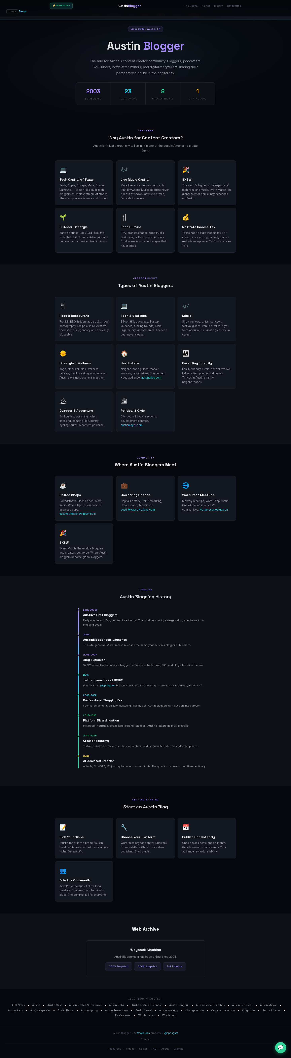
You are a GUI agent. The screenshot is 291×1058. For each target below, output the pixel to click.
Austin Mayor (268, 1005)
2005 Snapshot (118, 966)
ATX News (18, 1005)
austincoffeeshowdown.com (77, 513)
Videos (130, 1048)
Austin (36, 1005)
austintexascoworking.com (138, 509)
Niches (206, 5)
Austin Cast (54, 1005)
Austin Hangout (179, 1005)
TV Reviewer (123, 1015)
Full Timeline (174, 966)
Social (143, 1048)
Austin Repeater (40, 1010)
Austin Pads (15, 1010)
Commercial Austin (223, 1010)
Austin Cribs (116, 1005)
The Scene (191, 5)
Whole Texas (146, 1015)
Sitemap (145, 1039)
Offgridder (248, 1010)
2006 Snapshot (147, 966)
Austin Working (168, 1010)
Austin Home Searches (210, 1005)
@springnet (107, 685)
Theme (12, 11)
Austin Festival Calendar (146, 1005)
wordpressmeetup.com (214, 509)
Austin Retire (66, 1010)
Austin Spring (89, 1010)
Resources (114, 1048)
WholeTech (169, 1015)
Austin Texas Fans (116, 1010)
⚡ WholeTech (61, 5)
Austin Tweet (143, 1010)
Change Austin (194, 1010)
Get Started (234, 5)
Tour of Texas (271, 1010)
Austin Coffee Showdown (85, 1005)
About (165, 1048)
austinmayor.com (131, 425)
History (218, 5)
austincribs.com (151, 377)
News (23, 11)
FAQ (154, 1048)
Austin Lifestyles (242, 1005)
